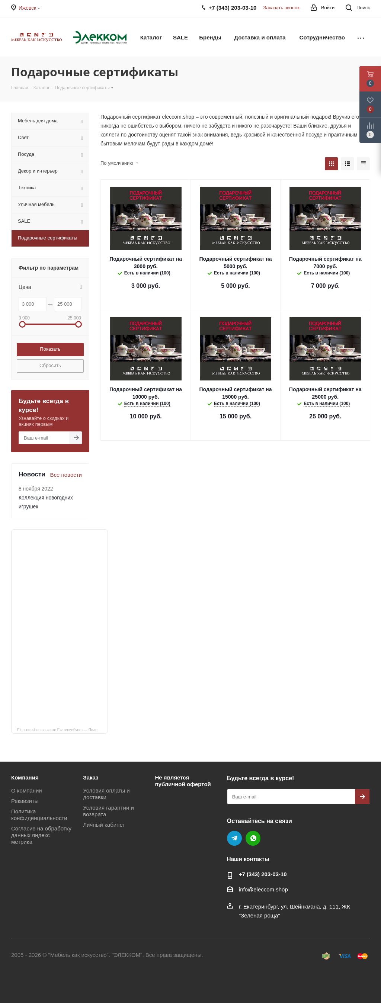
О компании (26, 790)
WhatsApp (253, 838)
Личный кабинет (104, 825)
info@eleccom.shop (263, 889)
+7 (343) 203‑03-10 (263, 874)
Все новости (66, 475)
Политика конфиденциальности (39, 814)
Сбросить (50, 365)
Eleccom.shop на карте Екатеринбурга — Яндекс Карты (62, 729)
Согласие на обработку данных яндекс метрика (41, 835)
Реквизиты (25, 801)
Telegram (234, 838)
